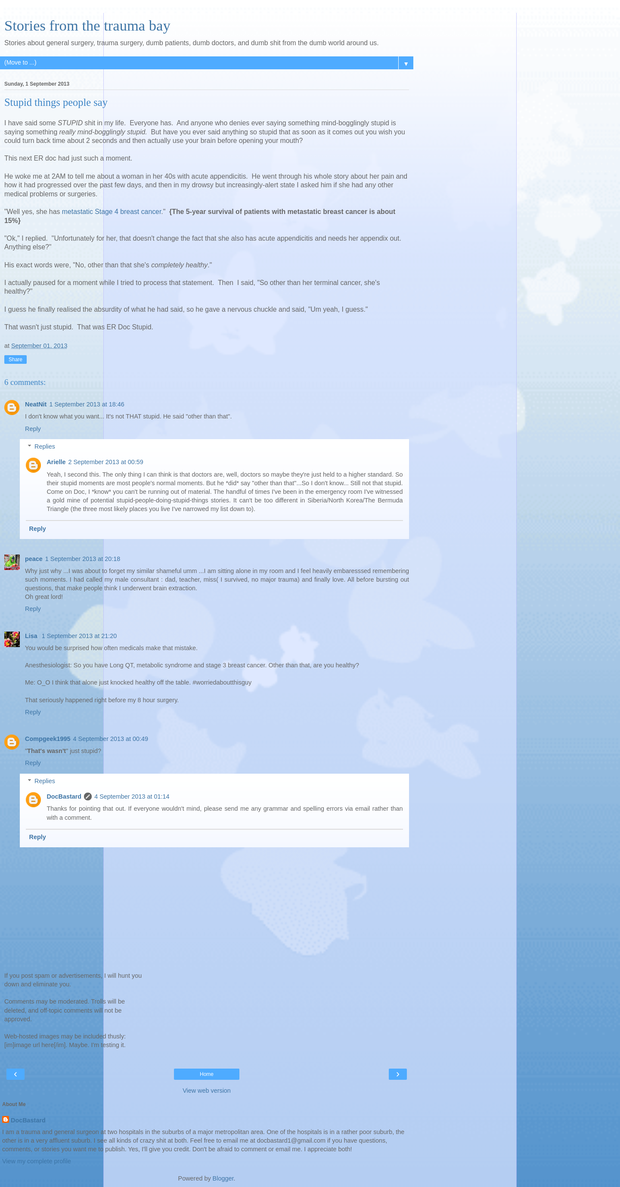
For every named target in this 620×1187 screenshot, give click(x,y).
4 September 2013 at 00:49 (110, 738)
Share (15, 359)
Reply (33, 428)
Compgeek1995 (48, 738)
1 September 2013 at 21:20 (79, 635)
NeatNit (35, 404)
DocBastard (63, 796)
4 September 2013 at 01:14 (131, 796)
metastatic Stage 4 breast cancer (111, 211)
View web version (207, 1090)
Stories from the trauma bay (87, 25)
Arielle (55, 462)
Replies (44, 446)
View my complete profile (36, 1161)
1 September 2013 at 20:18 (82, 558)
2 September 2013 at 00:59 (105, 462)
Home (207, 1074)
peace (34, 558)
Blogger (223, 1178)
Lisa (32, 635)
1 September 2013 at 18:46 (86, 404)
